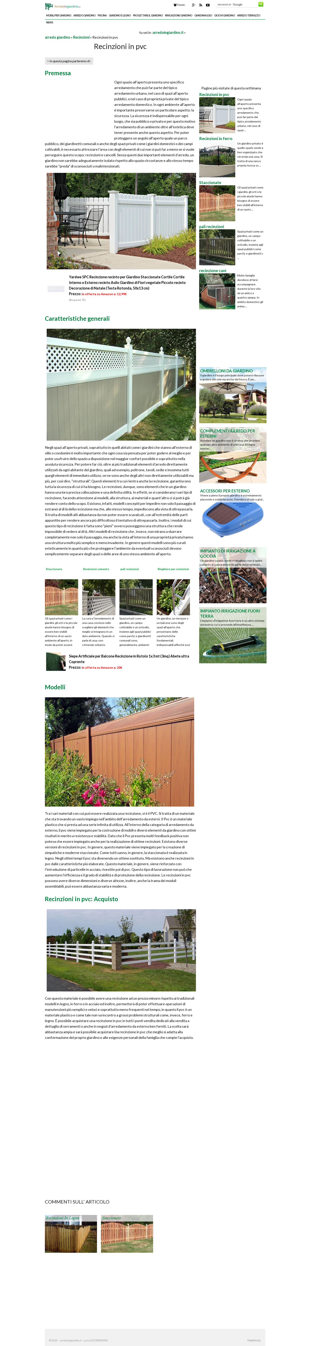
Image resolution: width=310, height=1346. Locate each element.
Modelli (55, 687)
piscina (102, 15)
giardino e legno (120, 15)
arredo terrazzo (248, 15)
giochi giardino (224, 15)
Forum (179, 4)
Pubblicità (253, 1340)
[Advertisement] (92, 32)
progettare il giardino (148, 15)
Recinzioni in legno (62, 1218)
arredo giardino (84, 15)
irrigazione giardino (178, 15)
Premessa (58, 72)
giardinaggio (203, 15)
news (49, 22)
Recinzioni (81, 37)
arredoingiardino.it (168, 32)
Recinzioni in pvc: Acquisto (81, 898)
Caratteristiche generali (77, 318)
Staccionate (111, 1218)
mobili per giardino (58, 15)
